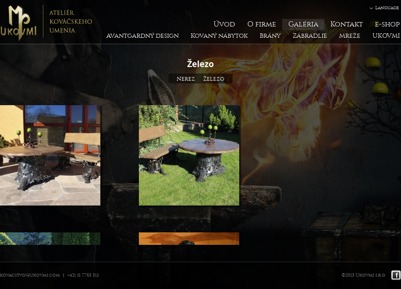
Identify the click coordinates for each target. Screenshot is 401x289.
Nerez (186, 78)
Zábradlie (310, 35)
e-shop (387, 24)
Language (387, 7)
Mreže (349, 35)
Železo (213, 78)
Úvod (224, 24)
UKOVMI (386, 35)
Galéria (303, 24)
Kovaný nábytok (219, 35)
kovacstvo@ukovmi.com (30, 275)
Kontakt (346, 24)
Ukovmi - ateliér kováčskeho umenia (46, 22)
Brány (270, 35)
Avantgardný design (142, 35)
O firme (261, 24)
